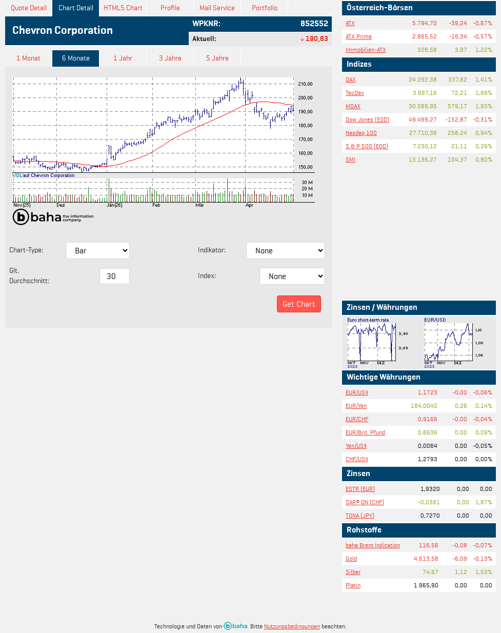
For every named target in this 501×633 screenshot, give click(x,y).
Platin (353, 585)
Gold (351, 558)
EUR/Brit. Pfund (365, 432)
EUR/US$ (357, 392)
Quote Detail (29, 8)
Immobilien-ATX (366, 49)
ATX (350, 23)
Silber (353, 572)
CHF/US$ (357, 459)
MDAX (353, 106)
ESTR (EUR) (360, 488)
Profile (170, 8)
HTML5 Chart (123, 8)
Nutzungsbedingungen (292, 626)
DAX (351, 79)
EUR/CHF (357, 419)
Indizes (359, 65)
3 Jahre (170, 58)
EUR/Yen (356, 405)
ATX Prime (359, 36)
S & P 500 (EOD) (367, 146)
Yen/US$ (356, 445)
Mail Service (217, 8)
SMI (350, 159)
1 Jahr (122, 58)
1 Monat (28, 58)
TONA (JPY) (360, 515)
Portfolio (264, 8)
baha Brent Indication (373, 545)
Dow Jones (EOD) (367, 119)
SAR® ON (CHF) (365, 502)
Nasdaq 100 (361, 132)
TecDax (355, 92)
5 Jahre (217, 58)
